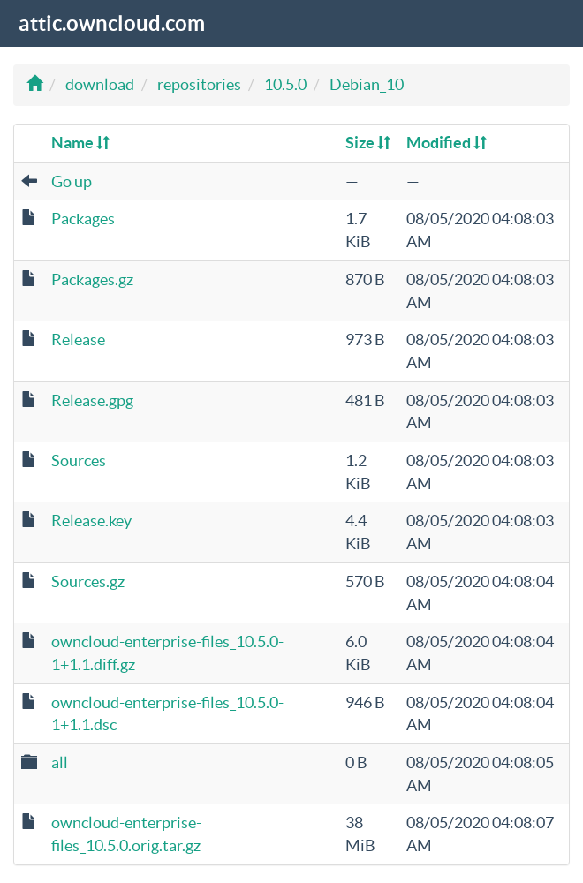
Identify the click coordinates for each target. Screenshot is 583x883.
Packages (83, 218)
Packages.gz (92, 279)
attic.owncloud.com (112, 23)
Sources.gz (88, 581)
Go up (71, 181)
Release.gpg (92, 400)
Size (367, 142)
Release (78, 339)
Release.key (91, 520)
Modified (446, 142)
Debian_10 (366, 84)
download (99, 84)
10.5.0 (285, 84)
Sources (78, 460)
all (59, 762)
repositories (199, 84)
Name (80, 142)
